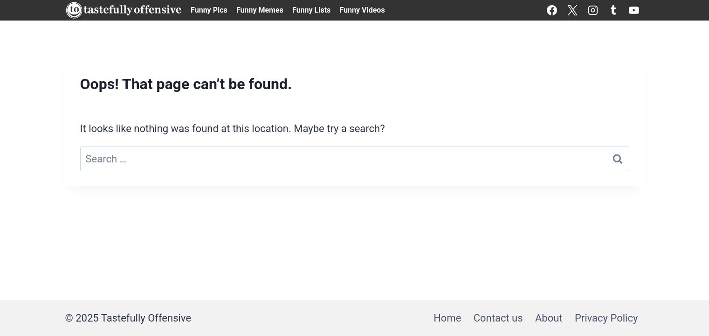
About (549, 318)
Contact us (498, 318)
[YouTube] (634, 10)
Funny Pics (209, 10)
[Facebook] (552, 10)
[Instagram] (593, 10)
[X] (572, 10)
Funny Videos (362, 10)
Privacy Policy (606, 318)
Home (447, 318)
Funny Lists (311, 10)
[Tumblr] (613, 10)
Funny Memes (259, 10)
